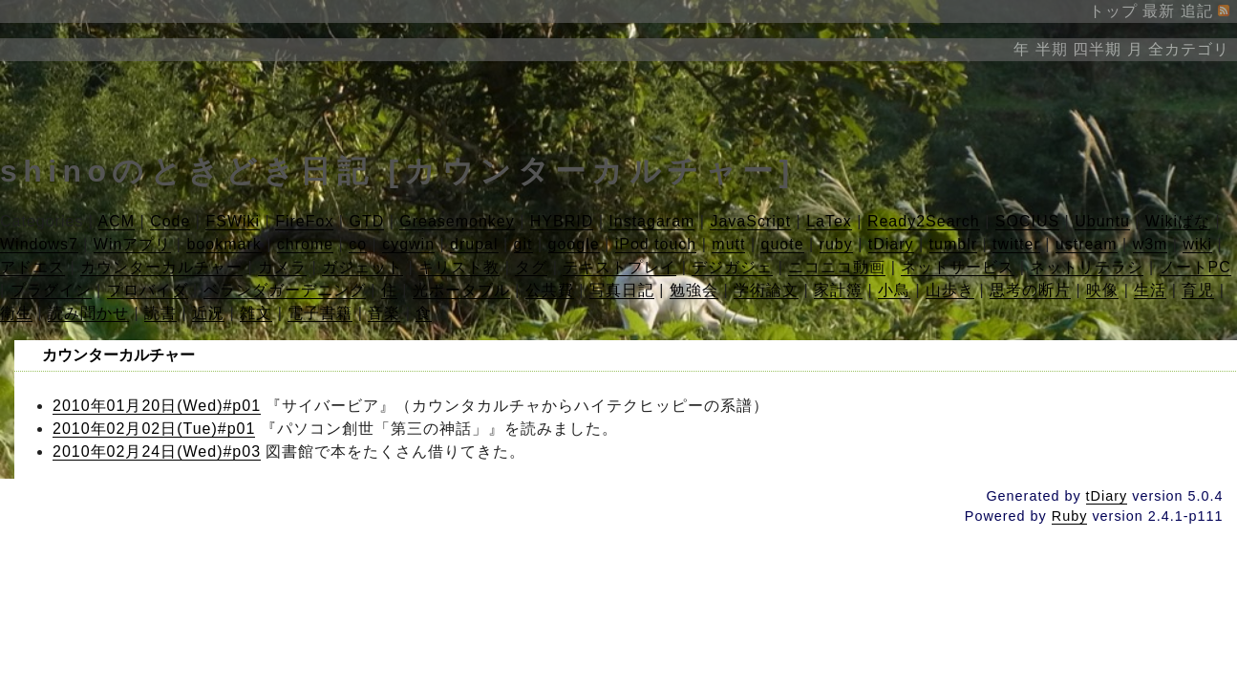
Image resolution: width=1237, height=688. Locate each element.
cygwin (408, 244)
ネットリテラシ (1086, 267)
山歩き (950, 290)
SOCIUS (1027, 221)
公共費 (549, 290)
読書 (160, 313)
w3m (1150, 244)
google (574, 244)
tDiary (891, 244)
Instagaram (651, 221)
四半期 (1097, 49)
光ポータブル (461, 290)
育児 (1198, 290)
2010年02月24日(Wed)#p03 (157, 451)
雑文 (256, 313)
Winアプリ (133, 244)
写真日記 (621, 290)
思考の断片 (1030, 290)
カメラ (282, 267)
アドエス (32, 267)
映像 (1102, 290)
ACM (117, 221)
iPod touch (656, 244)
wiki (1197, 244)
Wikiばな (1177, 221)
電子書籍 (320, 313)
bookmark (223, 244)
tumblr (953, 244)
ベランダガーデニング (284, 290)
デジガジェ (732, 267)
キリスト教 (459, 267)
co (358, 244)
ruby (836, 244)
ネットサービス (957, 267)
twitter (1016, 244)
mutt (728, 244)
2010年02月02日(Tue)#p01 (154, 428)
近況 (208, 313)
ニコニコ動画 (836, 267)
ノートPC (1195, 267)
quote (781, 244)
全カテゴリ (1188, 49)
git (523, 244)
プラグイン (51, 290)
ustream (1087, 244)
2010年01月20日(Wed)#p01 (157, 406)
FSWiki (232, 221)
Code (170, 221)
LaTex (829, 221)
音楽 (384, 313)
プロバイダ (147, 290)
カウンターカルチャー (161, 267)
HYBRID (561, 221)
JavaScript (750, 221)
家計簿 (838, 290)
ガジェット (362, 267)
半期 (1051, 49)
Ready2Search (923, 221)
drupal (474, 244)
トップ (1113, 11)
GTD (366, 221)
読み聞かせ (88, 313)
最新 (1158, 11)
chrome (305, 244)
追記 (1197, 11)
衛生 (16, 313)
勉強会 (694, 290)
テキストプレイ (619, 267)
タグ (531, 267)
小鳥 (894, 290)
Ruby (1070, 516)
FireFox (304, 221)
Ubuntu (1102, 221)
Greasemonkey (457, 221)
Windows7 (39, 244)
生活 (1150, 290)
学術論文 (766, 290)
